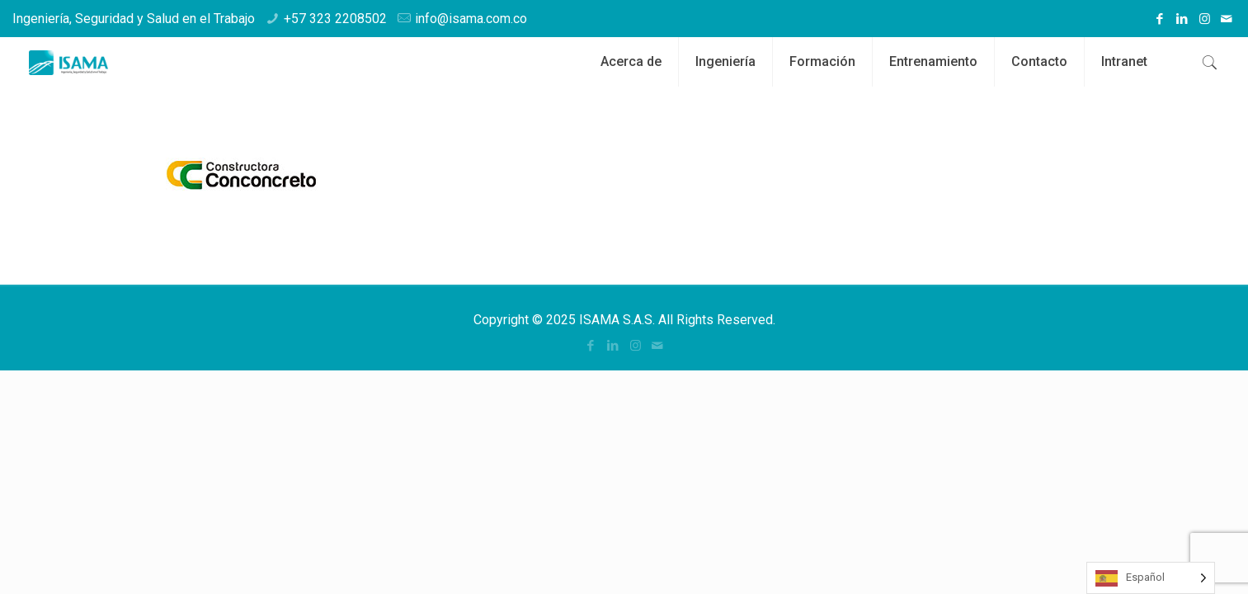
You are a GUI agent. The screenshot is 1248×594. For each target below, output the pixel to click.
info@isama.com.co (471, 18)
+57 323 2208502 (335, 18)
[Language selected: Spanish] (1150, 578)
